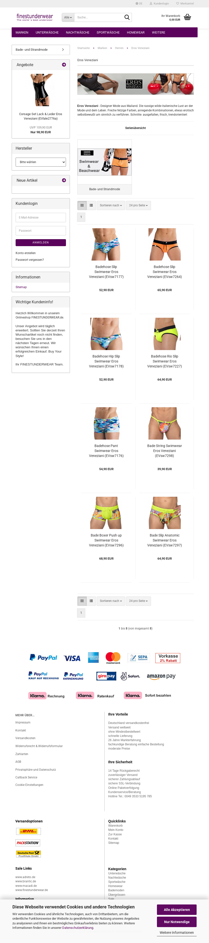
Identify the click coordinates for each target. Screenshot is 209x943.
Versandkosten (25, 743)
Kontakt (20, 735)
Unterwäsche (47, 32)
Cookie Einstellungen (29, 789)
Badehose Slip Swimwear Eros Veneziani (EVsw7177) (106, 277)
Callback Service (26, 782)
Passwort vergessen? (30, 260)
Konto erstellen (26, 253)
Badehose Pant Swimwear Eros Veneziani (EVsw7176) (106, 456)
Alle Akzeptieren (177, 910)
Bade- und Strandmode (32, 49)
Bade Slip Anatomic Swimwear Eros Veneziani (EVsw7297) (164, 545)
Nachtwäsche (77, 32)
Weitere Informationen (177, 933)
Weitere (158, 32)
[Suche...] (68, 17)
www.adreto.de (25, 882)
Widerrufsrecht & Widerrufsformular (39, 751)
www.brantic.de (25, 886)
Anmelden (40, 242)
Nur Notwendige (177, 922)
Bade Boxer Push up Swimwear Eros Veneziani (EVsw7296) (106, 545)
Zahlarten (21, 759)
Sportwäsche (108, 32)
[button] (139, 3)
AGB (18, 766)
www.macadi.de (26, 890)
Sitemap (21, 287)
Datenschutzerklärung (77, 928)
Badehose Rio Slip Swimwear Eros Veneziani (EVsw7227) (164, 366)
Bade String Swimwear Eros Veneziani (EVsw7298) (164, 456)
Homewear (136, 32)
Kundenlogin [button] (159, 3)
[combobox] (111, 210)
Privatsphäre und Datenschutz (35, 774)
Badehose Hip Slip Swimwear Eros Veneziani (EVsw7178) (106, 366)
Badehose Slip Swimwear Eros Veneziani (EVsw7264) (164, 277)
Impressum (22, 727)
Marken (22, 32)
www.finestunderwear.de (31, 895)
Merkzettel (185, 3)
